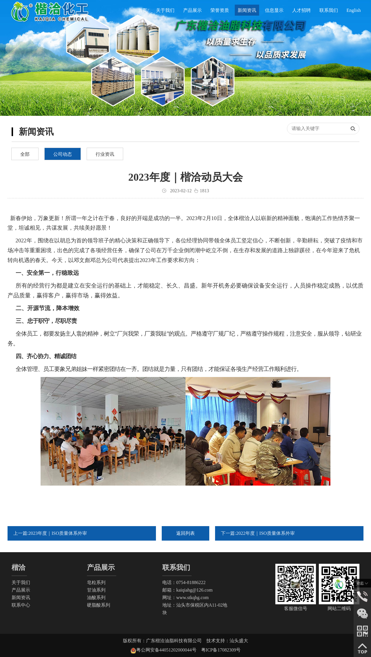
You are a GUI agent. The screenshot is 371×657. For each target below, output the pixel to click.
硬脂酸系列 (98, 605)
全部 (25, 154)
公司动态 (62, 154)
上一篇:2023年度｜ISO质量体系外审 (50, 533)
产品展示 (192, 10)
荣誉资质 (219, 10)
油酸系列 (96, 597)
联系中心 (21, 605)
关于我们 (165, 10)
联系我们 (328, 10)
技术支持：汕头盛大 (227, 640)
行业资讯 (105, 154)
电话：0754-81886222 (183, 582)
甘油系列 (96, 590)
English (354, 10)
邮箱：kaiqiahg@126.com (187, 590)
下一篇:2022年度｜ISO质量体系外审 (257, 533)
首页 (142, 10)
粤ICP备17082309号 (221, 649)
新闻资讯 (247, 10)
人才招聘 (301, 10)
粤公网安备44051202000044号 (168, 649)
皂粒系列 (96, 582)
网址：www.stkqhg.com (185, 597)
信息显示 (274, 10)
